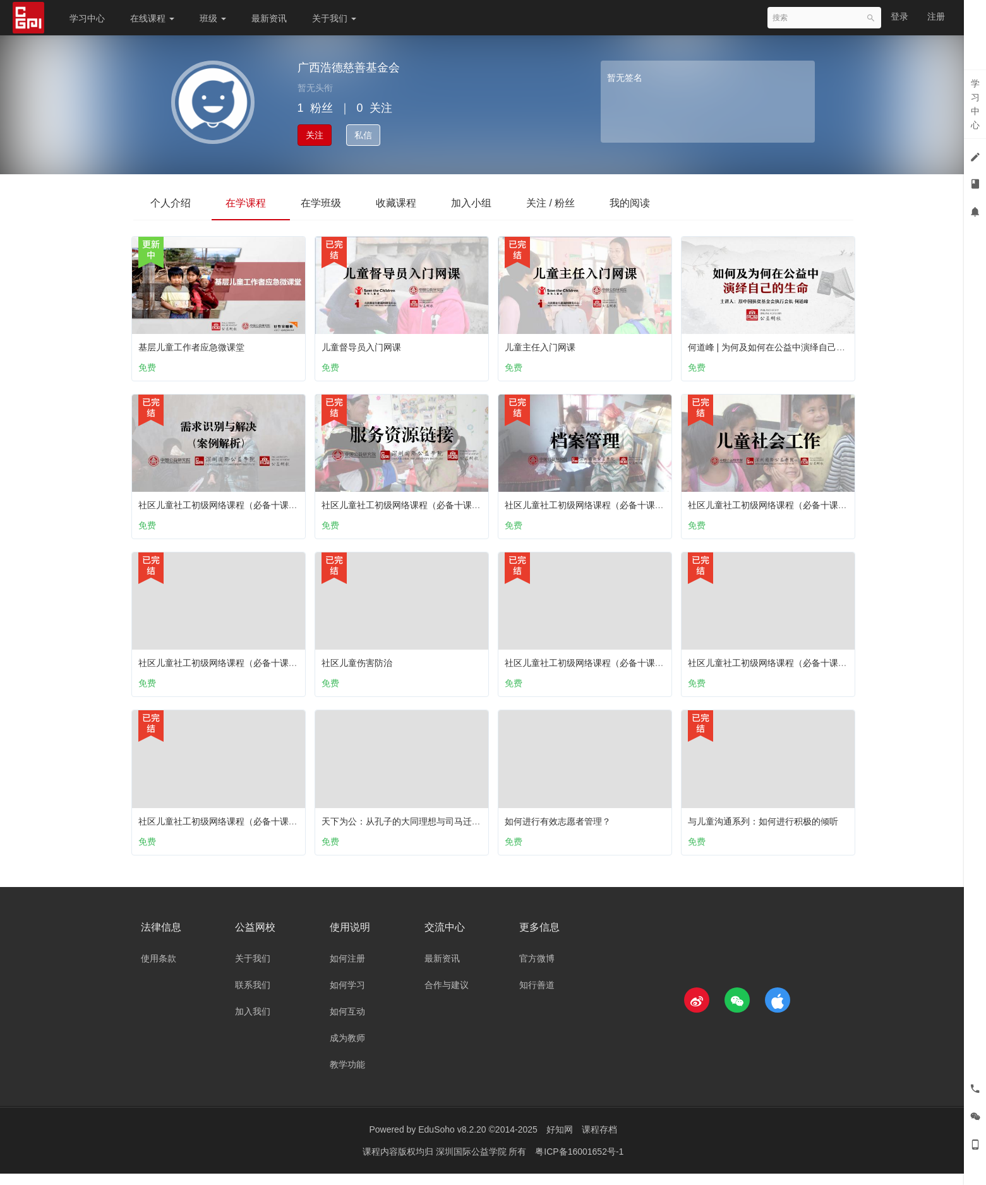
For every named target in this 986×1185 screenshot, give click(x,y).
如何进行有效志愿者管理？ (561, 826)
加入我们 (252, 1023)
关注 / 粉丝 (568, 203)
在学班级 (329, 203)
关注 (314, 135)
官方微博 (537, 970)
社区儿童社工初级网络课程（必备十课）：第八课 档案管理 (624, 505)
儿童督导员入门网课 (364, 344)
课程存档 (599, 1141)
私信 (363, 135)
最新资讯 (269, 18)
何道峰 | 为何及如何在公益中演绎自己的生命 (778, 344)
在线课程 (152, 18)
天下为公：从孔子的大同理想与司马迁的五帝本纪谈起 (431, 826)
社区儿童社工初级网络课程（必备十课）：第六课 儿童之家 (257, 665)
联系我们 (252, 996)
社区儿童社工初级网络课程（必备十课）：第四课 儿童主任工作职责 (275, 826)
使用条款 (158, 970)
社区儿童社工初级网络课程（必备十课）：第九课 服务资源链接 (450, 505)
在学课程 (251, 203)
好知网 (559, 1141)
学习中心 (87, 18)
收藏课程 (407, 203)
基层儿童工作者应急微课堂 (194, 344)
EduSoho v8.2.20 (452, 1141)
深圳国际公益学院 (472, 1163)
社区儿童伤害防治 (360, 665)
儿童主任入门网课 (543, 344)
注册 (936, 16)
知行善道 (537, 996)
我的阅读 (650, 203)
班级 (213, 18)
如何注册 (347, 970)
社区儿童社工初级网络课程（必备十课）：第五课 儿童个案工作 (633, 665)
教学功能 (347, 1076)
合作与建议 (446, 996)
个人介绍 (172, 203)
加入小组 (486, 203)
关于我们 (334, 18)
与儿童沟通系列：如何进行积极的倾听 (766, 826)
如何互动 (347, 1023)
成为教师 (347, 1049)
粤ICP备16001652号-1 (579, 1163)
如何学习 (347, 996)
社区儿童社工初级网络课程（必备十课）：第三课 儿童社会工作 (816, 505)
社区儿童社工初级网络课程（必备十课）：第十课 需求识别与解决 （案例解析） (298, 505)
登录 (899, 16)
